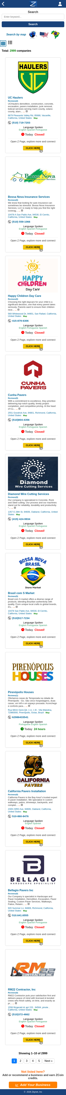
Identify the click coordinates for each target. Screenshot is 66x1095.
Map (36, 118)
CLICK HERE (33, 148)
